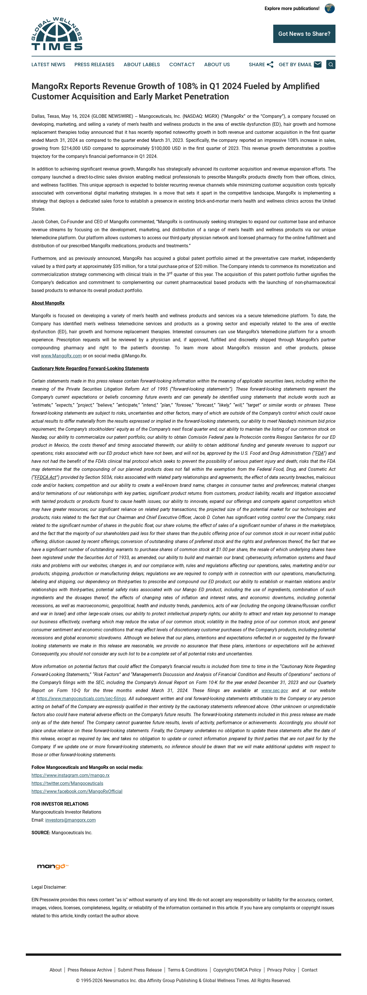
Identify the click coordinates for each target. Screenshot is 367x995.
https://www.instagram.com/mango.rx (71, 775)
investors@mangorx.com (70, 820)
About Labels (142, 64)
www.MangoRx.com (61, 356)
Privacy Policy (281, 970)
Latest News (48, 64)
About (56, 970)
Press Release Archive (90, 970)
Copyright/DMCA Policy (237, 970)
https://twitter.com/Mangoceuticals (67, 783)
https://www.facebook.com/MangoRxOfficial (77, 791)
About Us (217, 64)
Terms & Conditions (187, 970)
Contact (182, 64)
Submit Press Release (140, 970)
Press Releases (94, 64)
